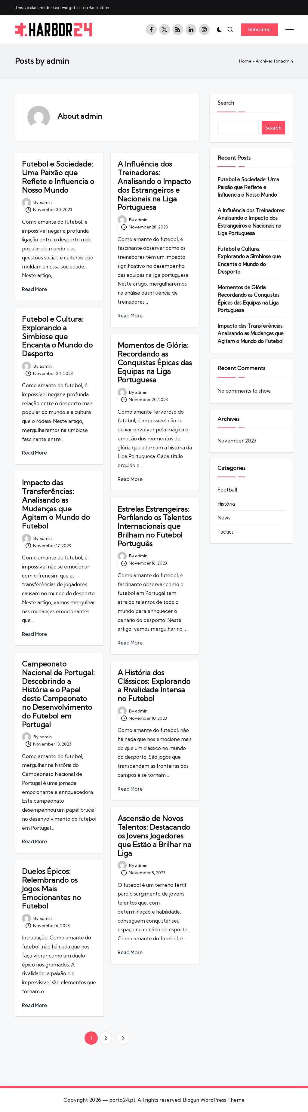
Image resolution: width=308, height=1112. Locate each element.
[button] (259, 29)
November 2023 (236, 440)
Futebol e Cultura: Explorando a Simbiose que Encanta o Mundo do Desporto (57, 336)
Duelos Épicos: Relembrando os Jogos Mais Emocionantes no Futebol (51, 888)
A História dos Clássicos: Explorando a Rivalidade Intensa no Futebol (154, 685)
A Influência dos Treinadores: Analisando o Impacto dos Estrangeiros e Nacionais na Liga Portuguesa (154, 185)
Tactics (225, 531)
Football (227, 489)
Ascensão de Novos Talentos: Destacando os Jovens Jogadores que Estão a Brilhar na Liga (154, 835)
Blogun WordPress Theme (214, 1100)
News (223, 517)
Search (225, 103)
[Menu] (289, 29)
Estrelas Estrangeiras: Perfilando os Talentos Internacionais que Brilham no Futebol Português (155, 526)
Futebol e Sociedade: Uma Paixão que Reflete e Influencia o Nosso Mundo (58, 176)
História (226, 504)
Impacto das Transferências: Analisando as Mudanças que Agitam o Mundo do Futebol (56, 504)
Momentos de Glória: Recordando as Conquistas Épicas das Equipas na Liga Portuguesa (155, 362)
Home (245, 61)
